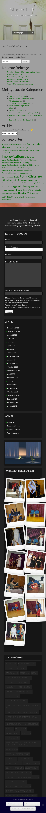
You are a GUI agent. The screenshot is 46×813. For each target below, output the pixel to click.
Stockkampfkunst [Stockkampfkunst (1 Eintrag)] (7, 193)
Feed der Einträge (13, 426)
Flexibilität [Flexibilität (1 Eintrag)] (26, 150)
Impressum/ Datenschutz (17, 223)
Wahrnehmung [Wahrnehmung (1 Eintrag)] (6, 199)
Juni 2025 (10, 342)
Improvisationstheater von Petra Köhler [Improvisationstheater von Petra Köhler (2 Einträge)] (17, 165)
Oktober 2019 (12, 402)
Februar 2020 (12, 399)
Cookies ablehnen (32, 804)
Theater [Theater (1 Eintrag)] (14, 193)
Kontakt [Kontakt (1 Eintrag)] (20, 168)
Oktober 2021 (12, 392)
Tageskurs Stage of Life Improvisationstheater (24, 72)
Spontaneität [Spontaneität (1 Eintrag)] (5, 187)
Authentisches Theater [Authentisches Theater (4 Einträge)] (16, 668)
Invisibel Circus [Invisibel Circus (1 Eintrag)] (13, 168)
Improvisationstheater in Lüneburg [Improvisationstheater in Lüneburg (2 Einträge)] (15, 163)
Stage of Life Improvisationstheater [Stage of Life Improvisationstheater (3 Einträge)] (22, 777)
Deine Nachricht (23, 263)
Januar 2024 (11, 360)
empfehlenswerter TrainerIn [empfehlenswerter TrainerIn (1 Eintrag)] (19, 678)
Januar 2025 (11, 353)
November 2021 (13, 388)
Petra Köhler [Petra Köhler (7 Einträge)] (28, 176)
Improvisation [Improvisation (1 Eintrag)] (22, 153)
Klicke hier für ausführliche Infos (23, 809)
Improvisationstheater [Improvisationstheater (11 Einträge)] (19, 156)
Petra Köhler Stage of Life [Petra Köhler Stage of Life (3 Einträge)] (18, 754)
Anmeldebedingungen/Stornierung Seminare (23, 225)
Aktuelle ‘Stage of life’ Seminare (18, 81)
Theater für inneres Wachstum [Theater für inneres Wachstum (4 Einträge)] (20, 791)
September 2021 (13, 395)
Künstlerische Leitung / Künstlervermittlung (25, 115)
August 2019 (12, 406)
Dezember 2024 (13, 356)
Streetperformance (16, 110)
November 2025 (13, 328)
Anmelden (11, 422)
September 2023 (13, 370)
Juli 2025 (10, 338)
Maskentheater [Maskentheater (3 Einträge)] (9, 170)
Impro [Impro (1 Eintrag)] (16, 153)
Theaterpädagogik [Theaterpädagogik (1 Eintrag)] (18, 197)
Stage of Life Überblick (17, 96)
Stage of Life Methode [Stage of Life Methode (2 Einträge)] (32, 190)
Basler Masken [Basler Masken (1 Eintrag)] (15, 148)
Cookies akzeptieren (15, 804)
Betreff (23, 255)
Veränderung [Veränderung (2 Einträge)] (30, 197)
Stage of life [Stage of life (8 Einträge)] (18, 186)
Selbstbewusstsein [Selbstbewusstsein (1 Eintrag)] (18, 183)
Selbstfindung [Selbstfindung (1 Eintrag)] (39, 183)
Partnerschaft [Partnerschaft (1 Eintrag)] (28, 170)
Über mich (33, 220)
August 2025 (12, 335)
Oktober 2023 (12, 367)
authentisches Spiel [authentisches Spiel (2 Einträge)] (18, 144)
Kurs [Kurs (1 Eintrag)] (24, 168)
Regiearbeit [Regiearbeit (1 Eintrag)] (24, 180)
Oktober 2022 (12, 378)
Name (23, 240)
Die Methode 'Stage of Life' (19, 106)
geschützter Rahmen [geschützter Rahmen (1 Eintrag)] (8, 153)
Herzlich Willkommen (17, 220)
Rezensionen (34, 223)
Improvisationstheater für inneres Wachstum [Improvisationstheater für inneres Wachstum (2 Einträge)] (19, 160)
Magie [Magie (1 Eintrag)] (28, 168)
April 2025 (11, 346)
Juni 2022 (10, 381)
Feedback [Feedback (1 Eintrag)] (11, 150)
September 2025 (13, 331)
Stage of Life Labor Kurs (15, 74)
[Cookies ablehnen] (43, 805)
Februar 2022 (12, 385)
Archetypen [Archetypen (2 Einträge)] (6, 144)
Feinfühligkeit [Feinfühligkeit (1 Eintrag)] (18, 150)
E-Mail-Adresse (23, 248)
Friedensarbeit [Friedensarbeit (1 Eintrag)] (34, 150)
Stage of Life (23, 9)
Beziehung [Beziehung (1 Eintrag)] (23, 148)
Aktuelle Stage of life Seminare (20, 99)
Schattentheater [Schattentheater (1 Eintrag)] (7, 183)
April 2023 (11, 374)
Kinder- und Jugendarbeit (21, 103)
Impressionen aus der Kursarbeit (21, 120)
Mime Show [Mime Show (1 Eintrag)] (20, 170)
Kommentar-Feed (13, 429)
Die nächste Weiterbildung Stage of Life (24, 113)
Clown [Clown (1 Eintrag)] (29, 148)
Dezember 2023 (13, 363)
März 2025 (11, 349)
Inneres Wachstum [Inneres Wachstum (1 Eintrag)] (14, 724)
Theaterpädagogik (16, 101)
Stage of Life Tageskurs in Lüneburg (20, 84)
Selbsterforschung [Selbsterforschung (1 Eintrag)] (29, 183)
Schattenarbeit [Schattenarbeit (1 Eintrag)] (32, 180)
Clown (11, 108)
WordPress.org (13, 433)
